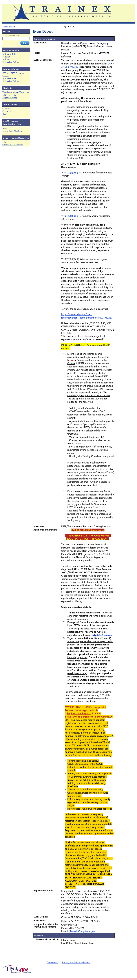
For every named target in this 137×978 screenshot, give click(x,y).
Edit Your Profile (9, 95)
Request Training (9, 97)
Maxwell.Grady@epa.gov (82, 931)
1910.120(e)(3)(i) (70, 172)
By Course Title (9, 54)
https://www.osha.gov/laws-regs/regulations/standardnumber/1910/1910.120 (86, 316)
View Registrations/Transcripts (15, 92)
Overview (6, 108)
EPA (4, 142)
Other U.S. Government (12, 144)
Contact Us (7, 111)
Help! (4, 114)
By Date (5, 59)
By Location (7, 56)
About (5, 128)
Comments (52, 962)
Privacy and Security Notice (76, 962)
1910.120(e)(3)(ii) (70, 215)
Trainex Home (8, 26)
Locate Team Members (12, 131)
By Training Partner (10, 62)
